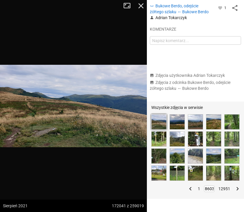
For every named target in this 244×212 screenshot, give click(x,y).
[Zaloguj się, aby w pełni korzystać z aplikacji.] (220, 7)
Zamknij (141, 6)
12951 (224, 188)
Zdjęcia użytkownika (187, 75)
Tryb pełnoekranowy (129, 6)
